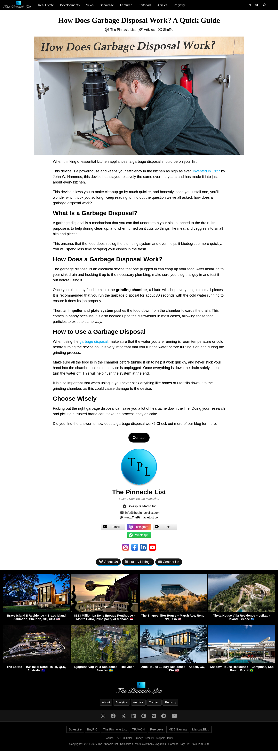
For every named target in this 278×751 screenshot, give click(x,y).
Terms (170, 738)
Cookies (109, 738)
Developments (70, 5)
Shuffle (168, 29)
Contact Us (168, 562)
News (90, 5)
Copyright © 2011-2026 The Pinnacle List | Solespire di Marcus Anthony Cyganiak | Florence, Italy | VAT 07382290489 (139, 743)
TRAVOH (138, 729)
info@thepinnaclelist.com (142, 512)
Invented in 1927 (206, 171)
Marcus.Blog (200, 729)
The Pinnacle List (123, 29)
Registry (179, 5)
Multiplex (127, 738)
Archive (138, 702)
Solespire (75, 729)
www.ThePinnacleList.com (142, 517)
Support (160, 738)
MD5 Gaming (178, 729)
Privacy (139, 738)
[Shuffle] (256, 5)
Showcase (107, 5)
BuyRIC (92, 729)
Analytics (121, 702)
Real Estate (46, 5)
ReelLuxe (156, 729)
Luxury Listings (138, 562)
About (106, 702)
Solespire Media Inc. (142, 506)
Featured (126, 5)
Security (149, 738)
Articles (162, 5)
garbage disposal (94, 341)
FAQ (118, 738)
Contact (154, 702)
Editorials (144, 5)
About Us (108, 562)
